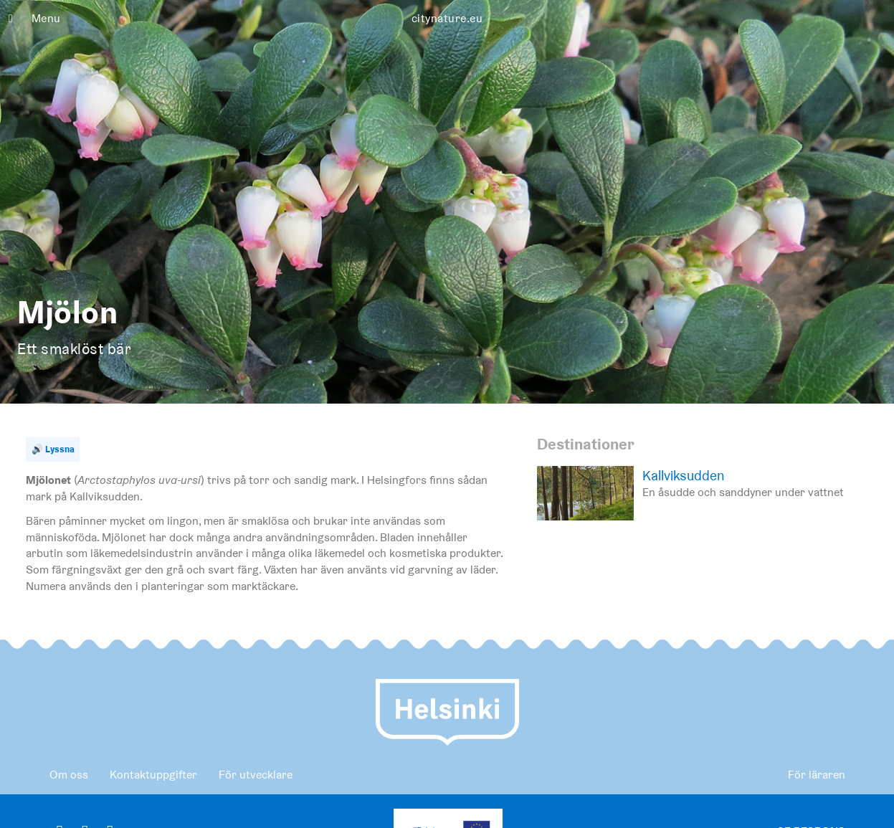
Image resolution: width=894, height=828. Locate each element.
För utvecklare (256, 774)
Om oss (68, 774)
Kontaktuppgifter (153, 774)
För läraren (816, 774)
